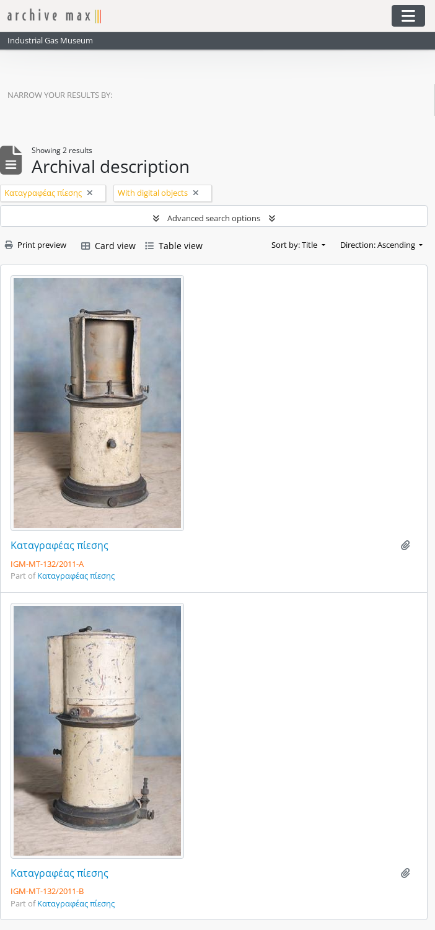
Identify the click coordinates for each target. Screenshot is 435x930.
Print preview (35, 244)
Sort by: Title (295, 244)
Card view (108, 246)
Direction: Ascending (378, 244)
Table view (174, 246)
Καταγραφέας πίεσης (59, 545)
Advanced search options (213, 218)
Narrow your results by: (59, 94)
